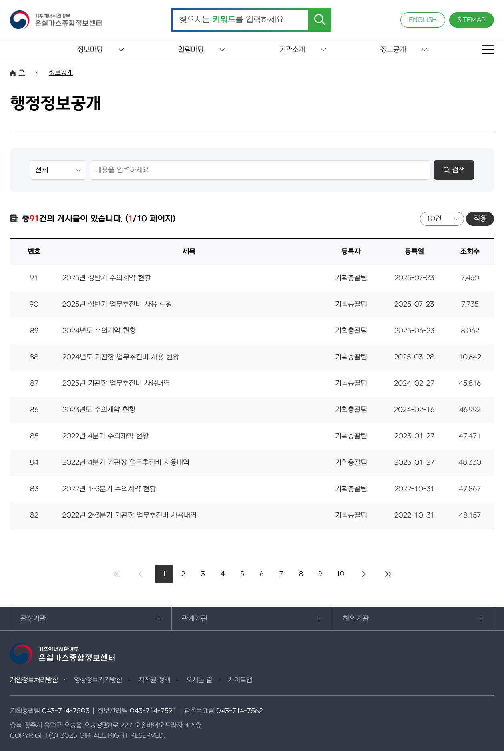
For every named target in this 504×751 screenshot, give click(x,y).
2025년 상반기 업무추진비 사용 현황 (117, 304)
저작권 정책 (154, 680)
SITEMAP (472, 20)
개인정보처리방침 (34, 680)
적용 (480, 219)
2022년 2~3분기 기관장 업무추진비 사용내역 (129, 515)
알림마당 (191, 50)
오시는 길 (199, 680)
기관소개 (292, 50)
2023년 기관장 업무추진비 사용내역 (116, 383)
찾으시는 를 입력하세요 (231, 20)
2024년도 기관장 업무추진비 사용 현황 (120, 357)
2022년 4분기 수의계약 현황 (105, 436)
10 (340, 574)
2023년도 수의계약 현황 (98, 410)
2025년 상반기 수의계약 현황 (106, 278)
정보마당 (90, 50)
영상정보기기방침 (98, 680)
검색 (454, 170)
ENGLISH (423, 20)
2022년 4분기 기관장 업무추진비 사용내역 (125, 462)
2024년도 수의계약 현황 (99, 331)
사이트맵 (240, 680)
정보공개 (393, 50)
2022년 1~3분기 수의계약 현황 (109, 489)
